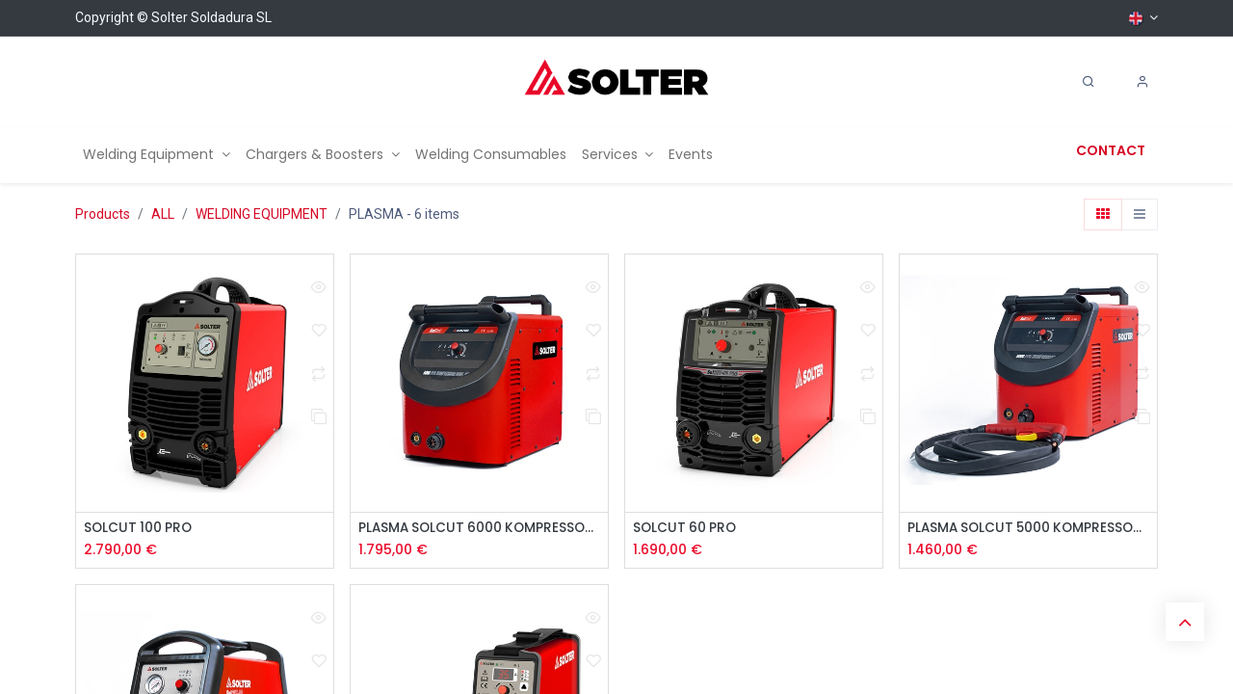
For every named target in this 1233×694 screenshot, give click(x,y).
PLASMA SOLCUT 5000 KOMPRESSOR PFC (1028, 528)
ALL (162, 214)
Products (102, 214)
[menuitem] (156, 155)
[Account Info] (1142, 82)
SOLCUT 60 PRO (686, 528)
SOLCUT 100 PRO (140, 528)
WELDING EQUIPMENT (262, 214)
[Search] (1088, 82)
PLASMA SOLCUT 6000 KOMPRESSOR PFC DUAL (479, 528)
